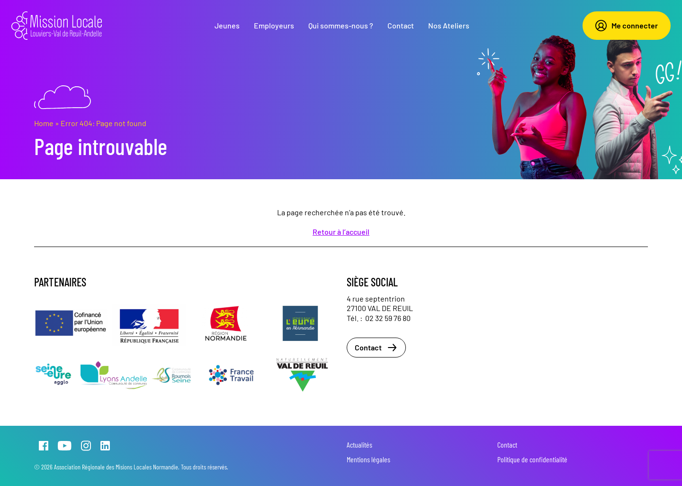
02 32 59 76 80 (388, 317)
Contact (400, 25)
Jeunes (227, 25)
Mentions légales (368, 459)
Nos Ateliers (448, 25)
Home (44, 123)
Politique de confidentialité (532, 459)
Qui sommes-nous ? (340, 25)
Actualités (359, 444)
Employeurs (274, 25)
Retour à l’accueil (341, 231)
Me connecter (626, 25)
